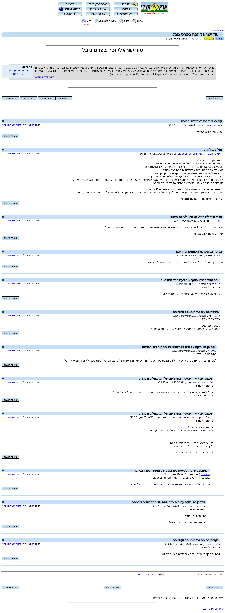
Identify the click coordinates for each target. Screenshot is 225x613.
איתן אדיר (217, 220)
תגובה (31, 125)
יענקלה (215, 284)
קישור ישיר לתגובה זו (11, 125)
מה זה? (86, 24)
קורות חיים (19, 73)
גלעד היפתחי (215, 125)
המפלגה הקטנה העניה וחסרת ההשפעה (200, 153)
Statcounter (217, 30)
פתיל (25, 125)
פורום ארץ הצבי (211, 608)
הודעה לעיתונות (16, 70)
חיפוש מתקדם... (145, 574)
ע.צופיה (205, 474)
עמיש (220, 255)
